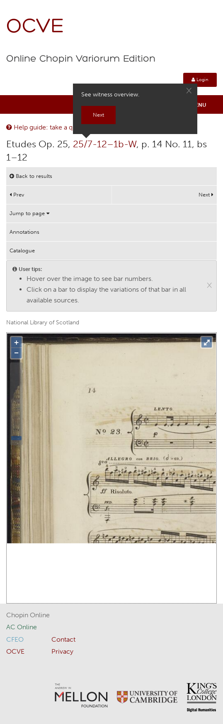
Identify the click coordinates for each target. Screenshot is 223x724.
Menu (198, 105)
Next (206, 195)
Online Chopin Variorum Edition (80, 59)
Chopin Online (28, 615)
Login (199, 79)
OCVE (35, 27)
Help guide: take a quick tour (52, 127)
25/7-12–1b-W (104, 144)
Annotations (24, 232)
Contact (63, 639)
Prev (17, 195)
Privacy (62, 651)
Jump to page (29, 213)
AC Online (21, 627)
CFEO (15, 639)
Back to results (31, 176)
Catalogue (22, 250)
